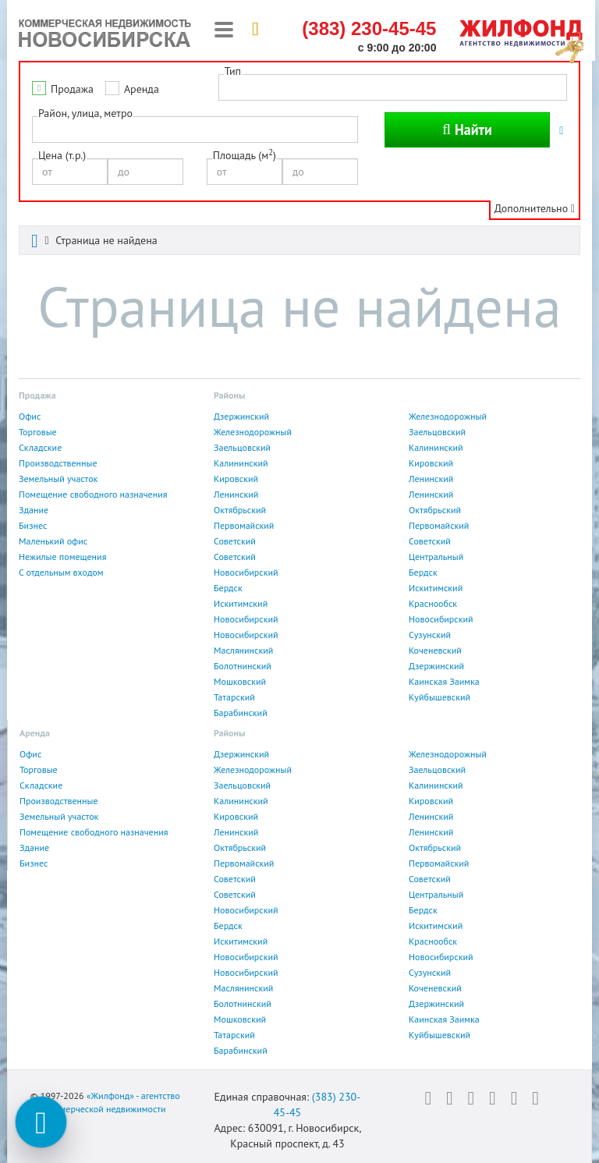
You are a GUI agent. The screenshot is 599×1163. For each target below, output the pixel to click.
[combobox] (195, 129)
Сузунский (430, 634)
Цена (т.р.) (62, 155)
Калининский (436, 447)
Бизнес (33, 525)
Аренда (141, 89)
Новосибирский (246, 572)
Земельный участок (58, 478)
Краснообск (433, 603)
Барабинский (241, 712)
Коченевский (435, 650)
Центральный (436, 556)
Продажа (72, 89)
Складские (40, 447)
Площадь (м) (244, 154)
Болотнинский (242, 666)
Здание (33, 510)
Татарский (234, 697)
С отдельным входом (61, 572)
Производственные (58, 463)
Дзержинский (241, 416)
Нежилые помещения (62, 556)
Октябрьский (240, 510)
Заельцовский (437, 432)
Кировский (431, 463)
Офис (30, 416)
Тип (233, 71)
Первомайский (244, 525)
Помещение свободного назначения (93, 494)
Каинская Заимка (444, 681)
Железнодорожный (448, 416)
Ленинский (431, 478)
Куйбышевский (439, 697)
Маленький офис (53, 541)
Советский (235, 541)
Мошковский (240, 681)
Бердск (423, 572)
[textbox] (41, 129)
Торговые (38, 432)
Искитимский (436, 588)
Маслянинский (243, 650)
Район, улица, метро (85, 113)
